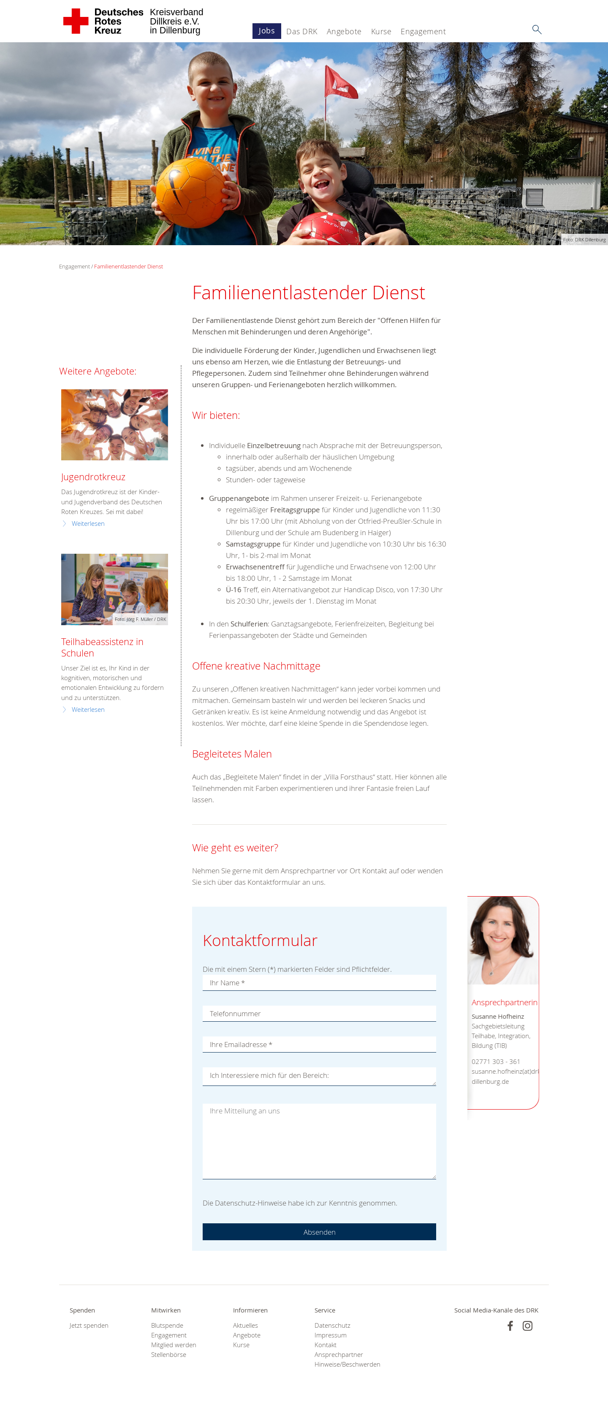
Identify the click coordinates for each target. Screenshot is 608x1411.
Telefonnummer (235, 1013)
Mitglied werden (173, 1345)
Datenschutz (332, 1325)
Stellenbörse (168, 1355)
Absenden (320, 1232)
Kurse (381, 31)
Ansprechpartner (339, 1355)
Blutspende (167, 1325)
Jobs (267, 30)
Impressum (331, 1335)
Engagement (423, 31)
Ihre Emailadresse (241, 1044)
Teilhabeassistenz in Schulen (102, 647)
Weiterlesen (88, 524)
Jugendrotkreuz (93, 476)
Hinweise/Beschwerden (345, 1364)
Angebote (344, 31)
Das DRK (302, 31)
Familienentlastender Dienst (128, 266)
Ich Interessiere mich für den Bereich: (269, 1075)
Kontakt (326, 1345)
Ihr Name (227, 982)
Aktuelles (245, 1325)
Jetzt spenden (89, 1325)
